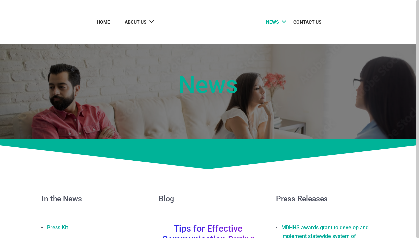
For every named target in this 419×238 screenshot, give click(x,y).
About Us (132, 22)
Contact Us (311, 22)
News (276, 22)
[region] (209, 119)
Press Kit (57, 227)
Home (99, 22)
